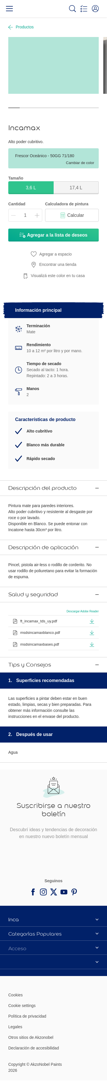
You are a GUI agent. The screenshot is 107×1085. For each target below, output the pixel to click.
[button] (95, 8)
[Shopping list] (83, 8)
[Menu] (9, 8)
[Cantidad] (25, 215)
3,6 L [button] (31, 187)
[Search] (72, 8)
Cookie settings (22, 984)
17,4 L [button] (76, 187)
